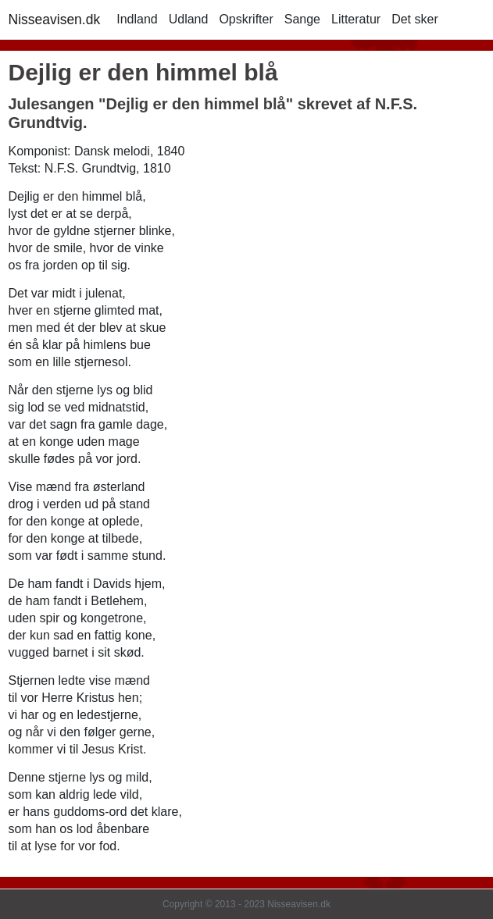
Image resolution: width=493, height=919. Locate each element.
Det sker (414, 19)
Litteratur (355, 19)
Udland (189, 19)
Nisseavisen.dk (55, 19)
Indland (137, 19)
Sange (302, 19)
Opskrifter (246, 19)
